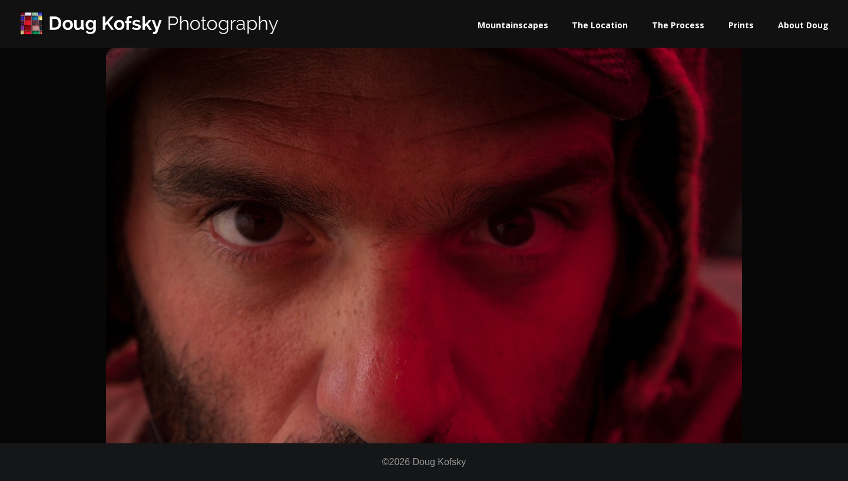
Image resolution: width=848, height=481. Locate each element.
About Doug (803, 25)
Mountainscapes (513, 25)
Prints (741, 25)
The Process (678, 25)
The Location (600, 25)
